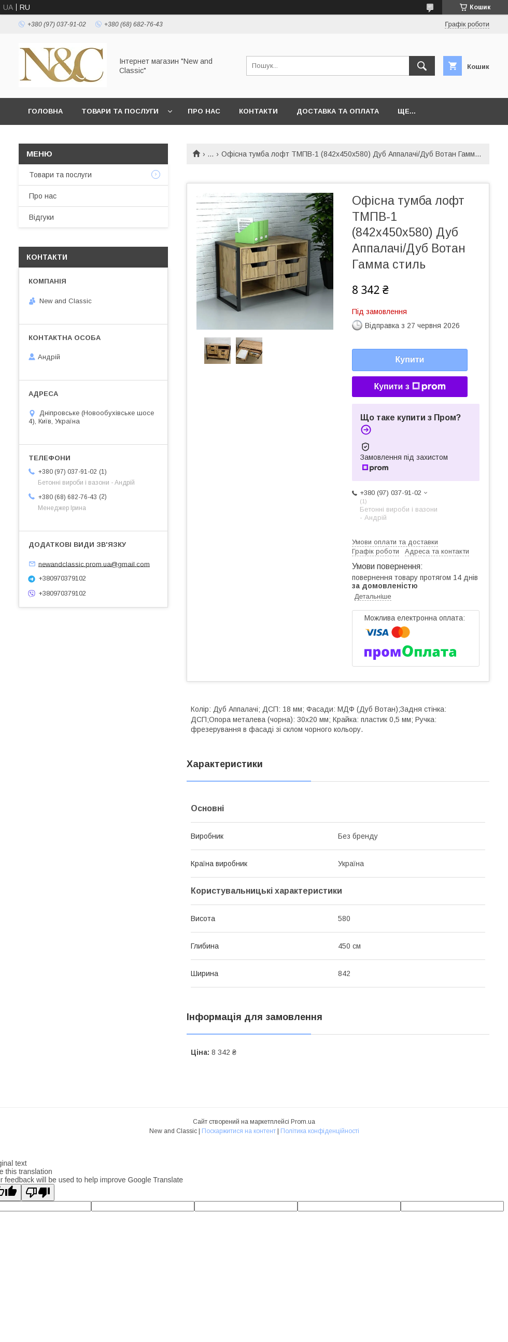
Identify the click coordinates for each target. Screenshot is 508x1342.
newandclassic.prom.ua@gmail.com (94, 564)
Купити (410, 359)
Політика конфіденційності (319, 1131)
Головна (45, 111)
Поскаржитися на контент (239, 1131)
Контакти (258, 111)
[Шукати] (422, 66)
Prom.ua (303, 1121)
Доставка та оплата (338, 111)
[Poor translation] (37, 1192)
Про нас (204, 111)
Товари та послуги (120, 111)
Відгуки (41, 217)
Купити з (409, 386)
